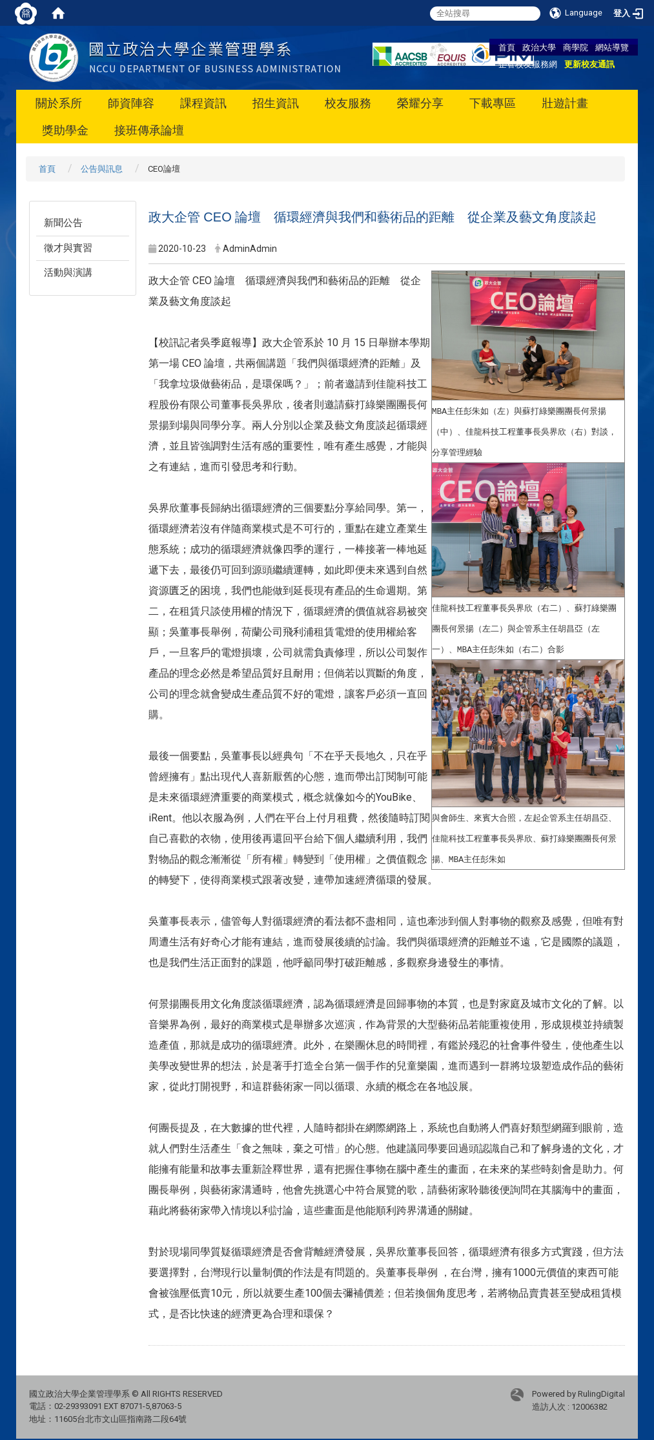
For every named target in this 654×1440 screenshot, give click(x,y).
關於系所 (59, 103)
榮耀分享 (420, 103)
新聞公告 (63, 223)
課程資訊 (203, 103)
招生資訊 (275, 103)
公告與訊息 (102, 169)
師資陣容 (131, 103)
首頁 (506, 47)
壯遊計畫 (565, 103)
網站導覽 (612, 47)
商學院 (575, 47)
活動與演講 (68, 272)
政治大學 (539, 47)
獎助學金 (65, 130)
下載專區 (492, 103)
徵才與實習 (68, 248)
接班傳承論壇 (149, 130)
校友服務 (348, 103)
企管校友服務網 (527, 64)
